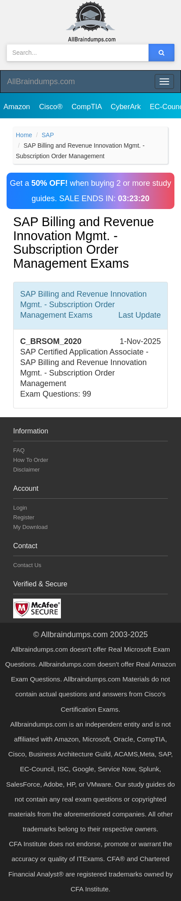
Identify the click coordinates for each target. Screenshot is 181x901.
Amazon (18, 106)
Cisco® (51, 106)
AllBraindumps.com (41, 81)
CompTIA (87, 106)
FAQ (19, 450)
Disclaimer (26, 469)
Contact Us (27, 565)
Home (24, 134)
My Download (30, 527)
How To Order (30, 460)
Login (20, 507)
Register (23, 517)
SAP (48, 134)
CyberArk (126, 106)
